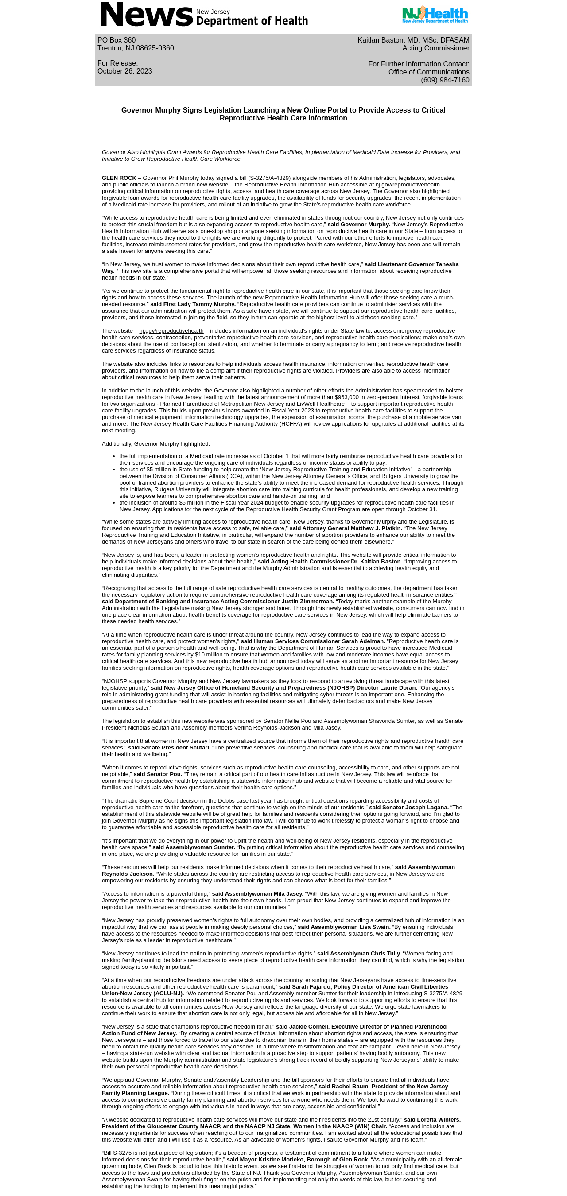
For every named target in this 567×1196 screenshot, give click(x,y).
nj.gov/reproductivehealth (408, 184)
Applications (168, 509)
